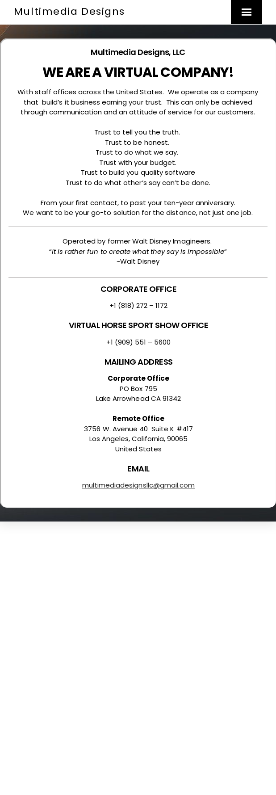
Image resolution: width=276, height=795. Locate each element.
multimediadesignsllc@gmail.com (138, 485)
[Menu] (247, 12)
